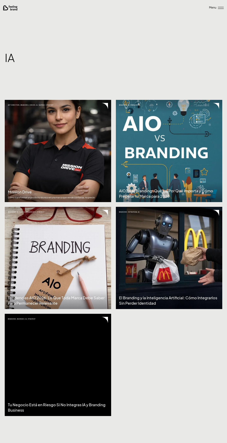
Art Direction (14, 105)
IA (37, 105)
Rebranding (135, 105)
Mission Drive (20, 192)
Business (21, 319)
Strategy (50, 105)
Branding (24, 105)
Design (32, 105)
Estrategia (132, 212)
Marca (22, 212)
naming (42, 105)
